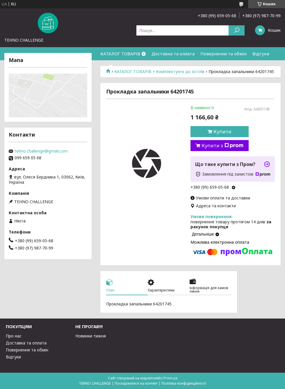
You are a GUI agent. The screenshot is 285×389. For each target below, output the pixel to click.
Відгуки (260, 53)
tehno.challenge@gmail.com (41, 151)
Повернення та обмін (223, 53)
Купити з (222, 145)
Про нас (14, 336)
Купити (222, 131)
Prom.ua (170, 378)
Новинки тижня (90, 336)
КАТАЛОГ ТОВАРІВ (120, 53)
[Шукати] (237, 30)
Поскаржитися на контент (136, 383)
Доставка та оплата (173, 53)
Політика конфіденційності (183, 383)
